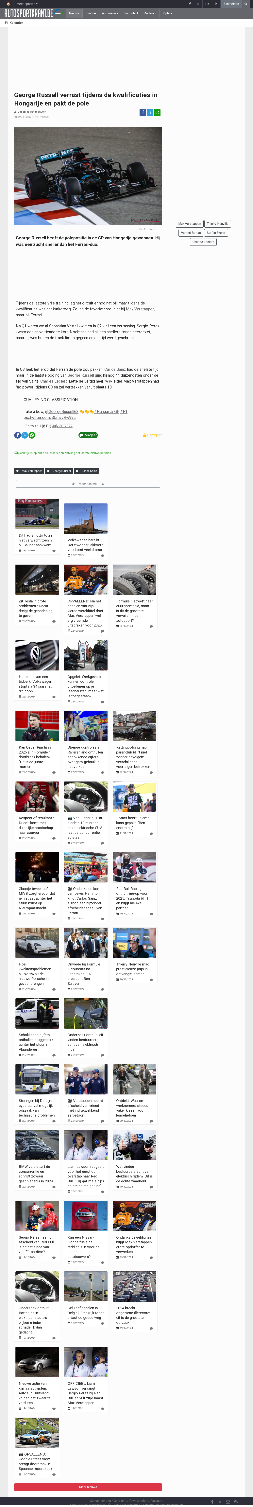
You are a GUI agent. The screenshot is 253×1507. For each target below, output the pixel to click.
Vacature (157, 1490)
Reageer (44, 116)
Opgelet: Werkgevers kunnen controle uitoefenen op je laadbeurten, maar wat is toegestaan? (86, 686)
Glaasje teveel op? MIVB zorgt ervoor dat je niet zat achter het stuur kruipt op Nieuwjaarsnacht (37, 898)
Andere (149, 13)
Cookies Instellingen (124, 1494)
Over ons (120, 1490)
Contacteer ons (100, 1490)
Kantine (91, 13)
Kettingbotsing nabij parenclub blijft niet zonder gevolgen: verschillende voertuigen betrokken (133, 757)
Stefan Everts (216, 233)
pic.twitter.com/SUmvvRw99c (50, 417)
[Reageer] (54, 551)
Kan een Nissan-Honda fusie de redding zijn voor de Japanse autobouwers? (83, 1247)
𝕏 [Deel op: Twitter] (150, 112)
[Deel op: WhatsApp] (157, 112)
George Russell (80, 375)
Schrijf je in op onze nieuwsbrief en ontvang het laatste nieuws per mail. (62, 453)
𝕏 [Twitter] (220, 1491)
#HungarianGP (106, 411)
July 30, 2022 (62, 426)
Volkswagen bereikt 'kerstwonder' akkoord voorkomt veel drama (85, 545)
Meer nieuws (88, 484)
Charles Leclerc (54, 381)
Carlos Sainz (115, 369)
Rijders (167, 13)
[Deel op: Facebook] (143, 112)
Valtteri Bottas (191, 233)
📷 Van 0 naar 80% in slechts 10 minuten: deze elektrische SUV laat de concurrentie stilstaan (85, 827)
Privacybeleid (138, 1490)
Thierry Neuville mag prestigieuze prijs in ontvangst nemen (132, 969)
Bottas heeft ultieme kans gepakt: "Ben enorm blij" (132, 823)
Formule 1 (131, 13)
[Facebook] (212, 1491)
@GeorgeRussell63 (61, 411)
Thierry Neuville (217, 224)
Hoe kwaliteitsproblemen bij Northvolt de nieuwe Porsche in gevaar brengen (35, 974)
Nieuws (74, 13)
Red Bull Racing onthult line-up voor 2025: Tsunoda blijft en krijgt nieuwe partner (132, 898)
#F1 (123, 411)
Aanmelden (231, 4)
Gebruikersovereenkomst (87, 1494)
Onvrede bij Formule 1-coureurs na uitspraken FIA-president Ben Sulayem (84, 974)
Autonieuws (110, 13)
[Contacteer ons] (228, 1491)
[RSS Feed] (236, 1491)
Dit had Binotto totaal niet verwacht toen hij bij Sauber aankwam (36, 540)
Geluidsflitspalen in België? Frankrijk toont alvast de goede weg (86, 1313)
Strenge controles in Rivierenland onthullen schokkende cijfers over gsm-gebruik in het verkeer (85, 757)
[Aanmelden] (17, 471)
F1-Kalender (14, 23)
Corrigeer (152, 435)
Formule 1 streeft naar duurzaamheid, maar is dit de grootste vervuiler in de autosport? (134, 611)
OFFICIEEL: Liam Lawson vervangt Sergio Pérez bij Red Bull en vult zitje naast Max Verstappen (85, 1393)
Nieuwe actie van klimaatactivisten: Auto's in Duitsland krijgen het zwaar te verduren (35, 1393)
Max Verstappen (140, 309)
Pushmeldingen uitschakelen (163, 1494)
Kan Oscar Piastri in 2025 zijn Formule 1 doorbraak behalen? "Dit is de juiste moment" (35, 757)
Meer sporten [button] (25, 4)
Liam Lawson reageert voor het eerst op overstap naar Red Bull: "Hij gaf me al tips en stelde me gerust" (86, 1176)
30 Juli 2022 (24, 116)
